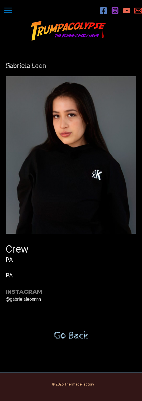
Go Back (71, 336)
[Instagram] (115, 10)
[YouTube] (126, 10)
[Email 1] (138, 10)
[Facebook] (103, 10)
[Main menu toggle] (8, 10)
